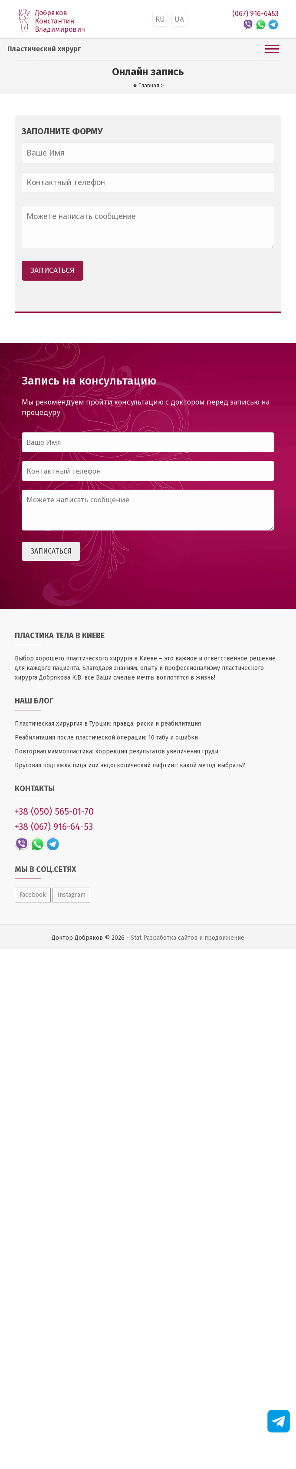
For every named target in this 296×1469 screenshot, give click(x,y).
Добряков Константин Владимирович (60, 21)
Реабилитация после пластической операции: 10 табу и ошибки (106, 737)
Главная (148, 85)
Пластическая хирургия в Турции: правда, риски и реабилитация (108, 723)
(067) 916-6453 (255, 14)
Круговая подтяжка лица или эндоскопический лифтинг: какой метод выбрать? (130, 765)
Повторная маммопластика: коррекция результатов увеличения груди (116, 751)
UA (179, 19)
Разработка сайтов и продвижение (193, 938)
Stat (136, 938)
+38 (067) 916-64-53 (54, 827)
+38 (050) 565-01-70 (54, 811)
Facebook (33, 895)
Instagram (71, 895)
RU (160, 19)
